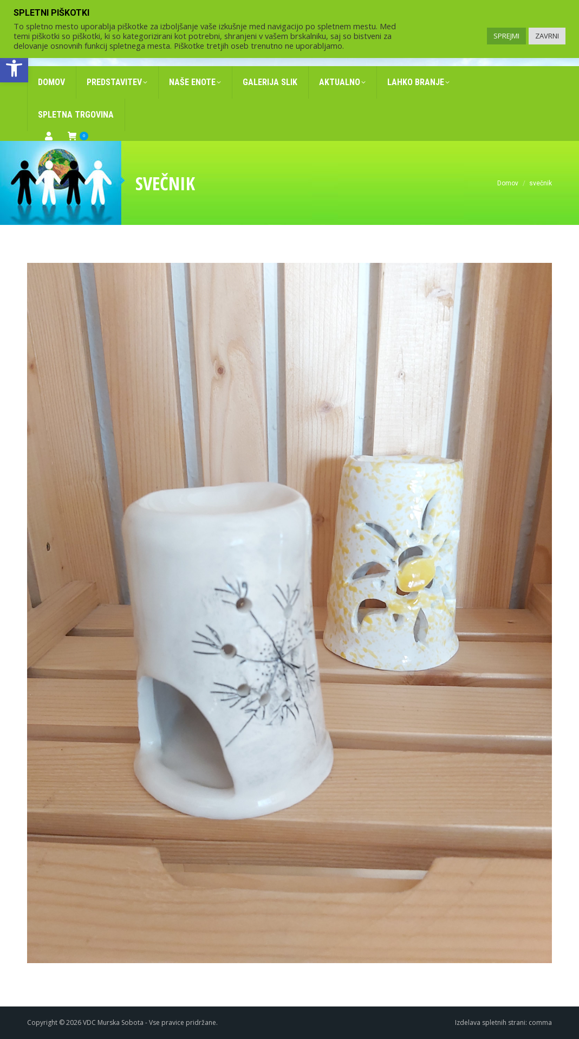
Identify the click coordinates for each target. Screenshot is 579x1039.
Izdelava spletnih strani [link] (490, 1022)
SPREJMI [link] (506, 36)
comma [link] (540, 1022)
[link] (14, 68)
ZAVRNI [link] (547, 36)
